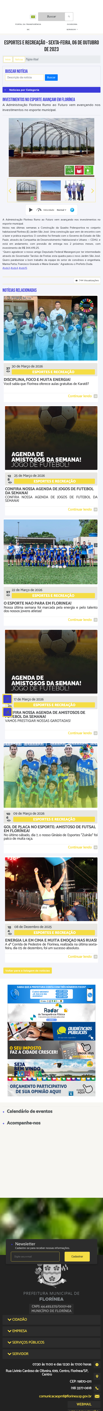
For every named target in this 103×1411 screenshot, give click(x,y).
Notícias (19, 59)
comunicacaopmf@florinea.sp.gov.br (65, 1396)
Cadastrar (77, 1256)
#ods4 (14, 268)
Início (8, 59)
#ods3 (6, 268)
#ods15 (23, 268)
